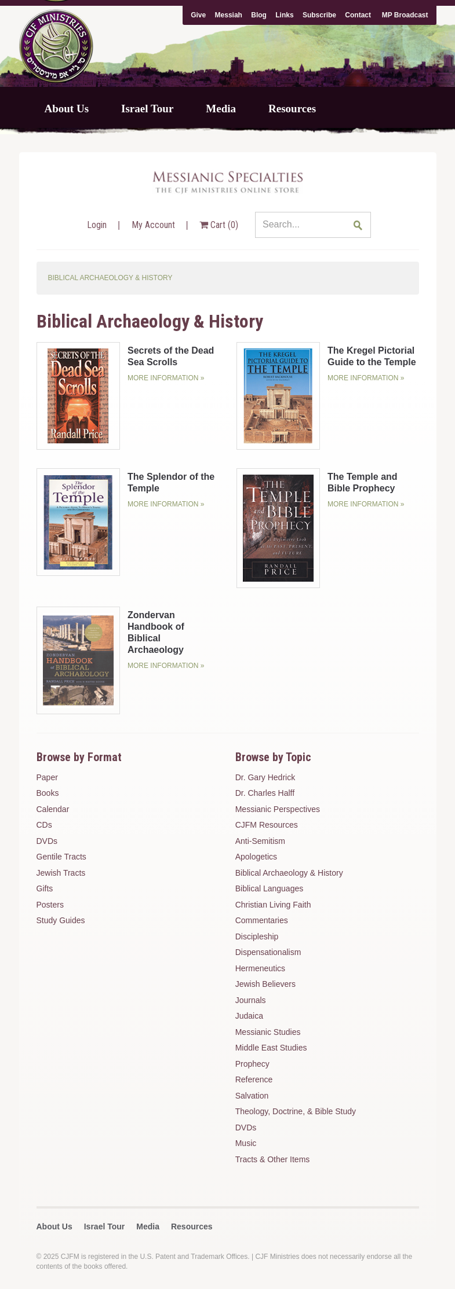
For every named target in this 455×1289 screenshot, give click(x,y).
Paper (47, 777)
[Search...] (313, 225)
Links (284, 15)
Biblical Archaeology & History (289, 872)
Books (48, 793)
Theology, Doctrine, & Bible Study (295, 1111)
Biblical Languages (269, 888)
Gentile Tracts (61, 856)
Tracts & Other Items (272, 1159)
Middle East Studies (271, 1047)
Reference (254, 1079)
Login (98, 224)
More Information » (166, 378)
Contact (358, 15)
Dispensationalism (268, 952)
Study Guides (61, 920)
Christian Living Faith (273, 904)
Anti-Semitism (260, 841)
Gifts (45, 888)
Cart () (218, 224)
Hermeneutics (260, 968)
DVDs (47, 841)
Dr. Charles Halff (264, 793)
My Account (154, 224)
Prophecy (252, 1063)
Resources (292, 108)
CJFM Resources (266, 824)
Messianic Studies (268, 1032)
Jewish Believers (265, 984)
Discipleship (257, 936)
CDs (44, 824)
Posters (50, 904)
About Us (67, 108)
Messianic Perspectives (277, 809)
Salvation (252, 1095)
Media (221, 108)
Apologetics (256, 856)
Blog (259, 15)
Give (198, 15)
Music (246, 1143)
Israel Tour (147, 108)
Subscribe (319, 15)
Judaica (249, 1015)
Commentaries (261, 920)
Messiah (228, 15)
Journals (250, 1000)
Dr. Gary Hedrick (265, 777)
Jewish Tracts (61, 872)
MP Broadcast (405, 15)
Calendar (53, 809)
